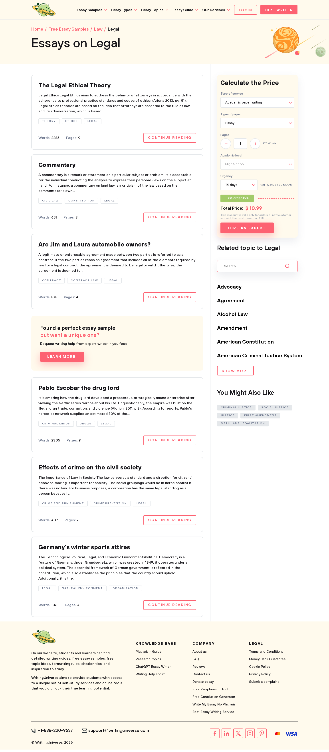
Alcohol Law (232, 315)
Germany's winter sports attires (86, 550)
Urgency (226, 177)
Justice (228, 416)
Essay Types (120, 10)
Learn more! (62, 358)
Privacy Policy (260, 677)
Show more (235, 371)
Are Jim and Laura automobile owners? (97, 246)
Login (244, 10)
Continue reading (169, 139)
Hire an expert (247, 228)
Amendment (232, 328)
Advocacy (229, 287)
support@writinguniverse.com (119, 733)
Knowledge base (156, 646)
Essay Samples (88, 10)
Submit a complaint (264, 684)
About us (199, 654)
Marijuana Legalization (243, 424)
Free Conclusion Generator (213, 699)
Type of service (231, 94)
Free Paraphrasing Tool (210, 692)
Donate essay (203, 684)
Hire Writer (278, 10)
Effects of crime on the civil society (92, 470)
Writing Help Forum (150, 677)
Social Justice (275, 408)
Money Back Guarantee (267, 662)
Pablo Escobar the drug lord (81, 390)
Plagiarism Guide (149, 654)
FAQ (195, 662)
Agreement (231, 301)
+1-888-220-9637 (56, 733)
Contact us (201, 677)
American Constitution (246, 342)
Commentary (57, 166)
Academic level (231, 156)
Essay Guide (181, 10)
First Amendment (260, 416)
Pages (224, 135)
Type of (230, 115)
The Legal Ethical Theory (76, 86)
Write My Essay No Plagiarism (215, 707)
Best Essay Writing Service (213, 715)
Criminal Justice (236, 408)
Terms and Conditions (266, 654)
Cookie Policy (259, 669)
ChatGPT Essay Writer (153, 669)
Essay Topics (151, 10)
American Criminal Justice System (260, 356)
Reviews (199, 669)
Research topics (148, 662)
